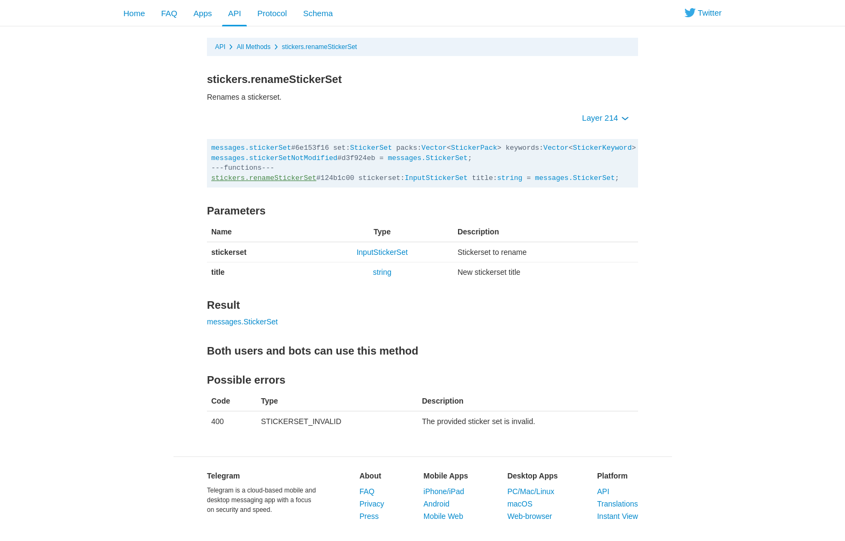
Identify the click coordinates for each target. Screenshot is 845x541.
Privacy (371, 504)
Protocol (272, 13)
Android (436, 504)
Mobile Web (443, 516)
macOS (519, 504)
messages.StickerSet (428, 158)
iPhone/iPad (444, 491)
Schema (318, 13)
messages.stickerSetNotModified (274, 158)
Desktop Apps (532, 475)
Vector (434, 148)
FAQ (169, 13)
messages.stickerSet (251, 148)
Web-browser (529, 516)
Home (134, 13)
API (234, 13)
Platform (612, 475)
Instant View (617, 516)
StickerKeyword (602, 148)
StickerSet (371, 148)
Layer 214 (605, 117)
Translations (617, 504)
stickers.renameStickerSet (319, 47)
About (370, 475)
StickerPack (474, 148)
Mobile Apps (446, 475)
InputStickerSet (436, 178)
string (510, 178)
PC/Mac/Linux (530, 491)
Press (369, 516)
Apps (202, 13)
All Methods (254, 47)
